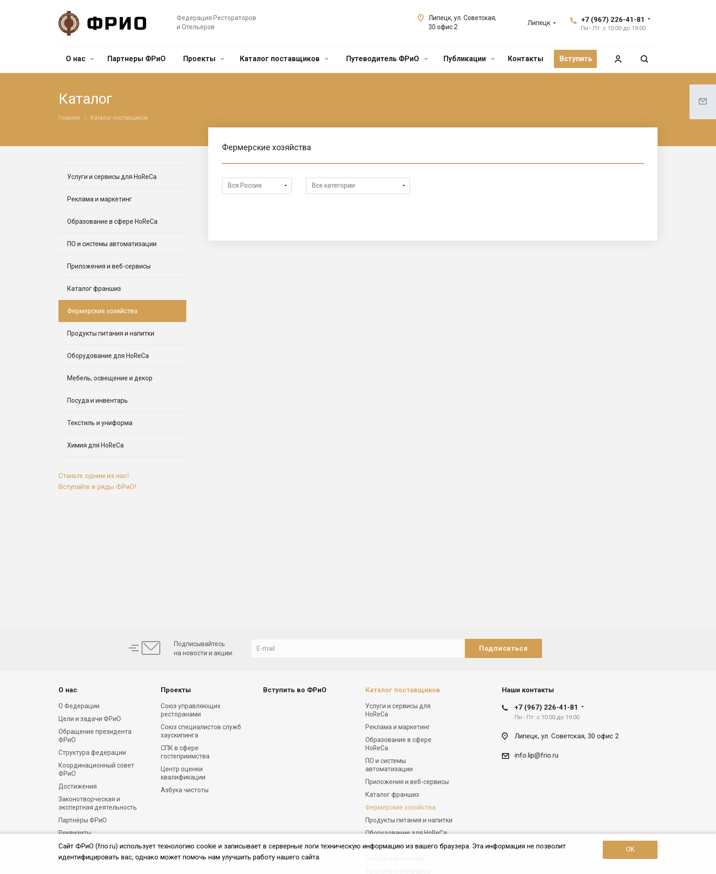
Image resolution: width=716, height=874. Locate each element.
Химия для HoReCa (95, 445)
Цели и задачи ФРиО (89, 718)
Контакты (525, 58)
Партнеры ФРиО (136, 58)
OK (630, 849)
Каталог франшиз (94, 288)
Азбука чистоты (185, 790)
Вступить (575, 58)
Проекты (203, 58)
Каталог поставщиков (284, 58)
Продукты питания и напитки (110, 333)
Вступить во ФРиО (294, 690)
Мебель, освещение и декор (110, 378)
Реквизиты (74, 833)
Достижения (77, 786)
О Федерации (79, 706)
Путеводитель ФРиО (387, 58)
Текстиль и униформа (99, 422)
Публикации (469, 58)
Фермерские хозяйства (102, 311)
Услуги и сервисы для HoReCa (112, 176)
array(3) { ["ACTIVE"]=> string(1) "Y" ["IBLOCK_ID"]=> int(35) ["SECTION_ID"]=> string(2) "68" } (358, 186)
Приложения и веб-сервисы (109, 266)
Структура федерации (92, 752)
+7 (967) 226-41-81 (613, 20)
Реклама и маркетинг (99, 199)
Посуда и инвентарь (97, 400)
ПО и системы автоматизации (112, 243)
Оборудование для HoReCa (108, 355)
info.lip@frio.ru (536, 755)
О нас (80, 58)
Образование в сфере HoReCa (112, 221)
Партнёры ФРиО (82, 820)
